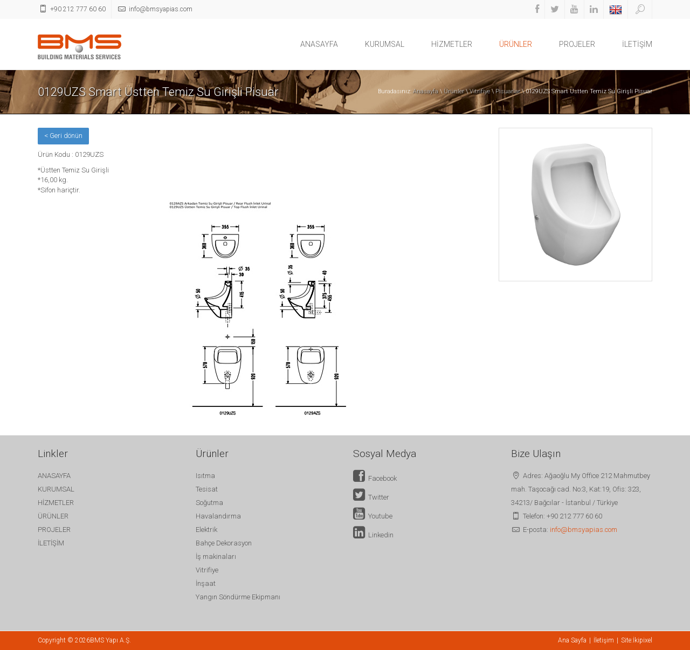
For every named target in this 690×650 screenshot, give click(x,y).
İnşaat (206, 583)
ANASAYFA (319, 44)
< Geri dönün (63, 136)
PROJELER (577, 44)
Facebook (375, 478)
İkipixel (642, 640)
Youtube (372, 516)
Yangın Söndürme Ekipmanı (238, 597)
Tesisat (207, 489)
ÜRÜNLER (515, 44)
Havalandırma (218, 516)
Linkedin (373, 535)
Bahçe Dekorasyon (224, 543)
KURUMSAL (384, 44)
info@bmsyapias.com (583, 529)
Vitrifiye (480, 91)
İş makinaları (216, 556)
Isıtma (205, 476)
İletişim (604, 640)
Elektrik (206, 529)
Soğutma (209, 503)
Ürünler (454, 91)
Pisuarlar (507, 91)
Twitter (371, 497)
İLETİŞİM (637, 44)
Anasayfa (425, 91)
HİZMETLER (451, 44)
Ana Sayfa (572, 640)
